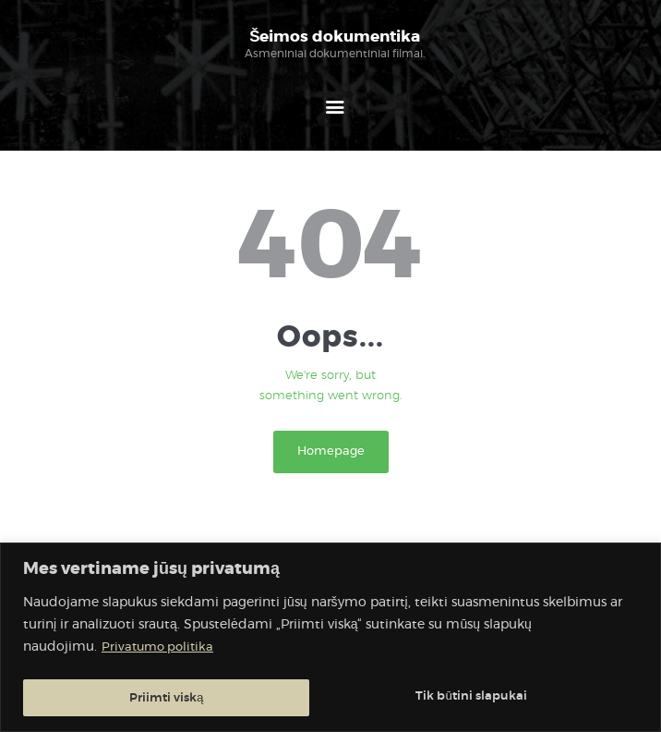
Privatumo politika (161, 649)
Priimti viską (495, 697)
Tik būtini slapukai (184, 697)
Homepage (331, 453)
